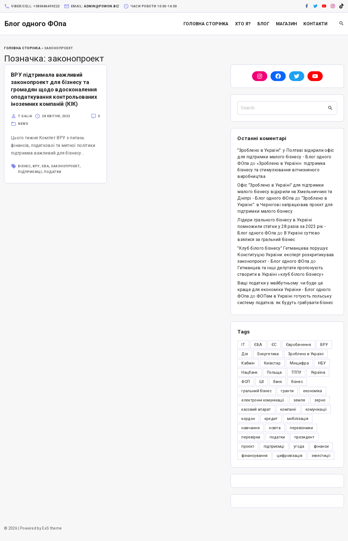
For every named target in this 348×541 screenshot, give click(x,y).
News (23, 124)
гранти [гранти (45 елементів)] (287, 391)
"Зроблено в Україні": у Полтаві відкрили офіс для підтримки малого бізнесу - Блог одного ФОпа (285, 157)
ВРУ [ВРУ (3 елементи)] (324, 344)
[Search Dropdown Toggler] (341, 24)
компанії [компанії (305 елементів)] (288, 409)
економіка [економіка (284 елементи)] (312, 391)
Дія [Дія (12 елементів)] (244, 354)
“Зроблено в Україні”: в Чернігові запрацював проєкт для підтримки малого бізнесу (285, 205)
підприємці (30, 172)
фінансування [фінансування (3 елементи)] (254, 455)
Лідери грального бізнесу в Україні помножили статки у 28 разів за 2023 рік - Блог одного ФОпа (281, 226)
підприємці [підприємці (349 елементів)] (274, 446)
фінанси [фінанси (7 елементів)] (321, 446)
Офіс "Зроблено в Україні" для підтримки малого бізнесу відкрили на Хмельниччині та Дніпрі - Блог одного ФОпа (284, 192)
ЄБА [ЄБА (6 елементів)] (258, 344)
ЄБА (45, 166)
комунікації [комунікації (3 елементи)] (316, 409)
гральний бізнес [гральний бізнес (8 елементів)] (256, 391)
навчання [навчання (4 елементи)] (250, 428)
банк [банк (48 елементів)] (277, 381)
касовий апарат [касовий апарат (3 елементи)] (256, 409)
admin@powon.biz (101, 6)
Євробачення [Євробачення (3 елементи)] (298, 344)
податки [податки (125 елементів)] (277, 437)
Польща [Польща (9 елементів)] (274, 372)
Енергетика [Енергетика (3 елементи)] (268, 354)
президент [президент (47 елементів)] (304, 437)
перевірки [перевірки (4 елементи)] (250, 437)
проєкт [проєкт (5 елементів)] (247, 446)
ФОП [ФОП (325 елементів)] (245, 381)
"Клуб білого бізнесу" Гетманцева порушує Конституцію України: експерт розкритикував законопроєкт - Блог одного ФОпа (285, 255)
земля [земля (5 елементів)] (299, 400)
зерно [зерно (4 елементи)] (320, 400)
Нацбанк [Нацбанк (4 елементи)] (249, 372)
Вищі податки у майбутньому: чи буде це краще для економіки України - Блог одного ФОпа (284, 289)
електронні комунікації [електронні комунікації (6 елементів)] (262, 400)
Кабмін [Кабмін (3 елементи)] (247, 363)
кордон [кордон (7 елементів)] (248, 418)
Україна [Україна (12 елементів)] (318, 372)
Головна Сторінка (22, 48)
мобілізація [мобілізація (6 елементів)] (298, 418)
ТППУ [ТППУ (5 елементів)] (296, 372)
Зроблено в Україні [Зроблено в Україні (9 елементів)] (306, 354)
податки (52, 172)
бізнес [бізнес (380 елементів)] (297, 381)
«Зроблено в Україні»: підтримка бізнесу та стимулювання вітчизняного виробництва (281, 170)
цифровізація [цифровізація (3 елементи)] (289, 455)
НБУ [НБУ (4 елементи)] (322, 363)
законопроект (65, 166)
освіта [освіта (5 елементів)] (275, 428)
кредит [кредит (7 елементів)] (271, 418)
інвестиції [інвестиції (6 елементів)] (321, 455)
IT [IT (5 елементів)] (243, 344)
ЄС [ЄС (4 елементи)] (274, 344)
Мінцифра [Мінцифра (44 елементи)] (299, 363)
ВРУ (36, 166)
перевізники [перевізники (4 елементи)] (301, 428)
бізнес (24, 166)
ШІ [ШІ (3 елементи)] (261, 381)
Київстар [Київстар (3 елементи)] (272, 363)
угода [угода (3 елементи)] (299, 446)
